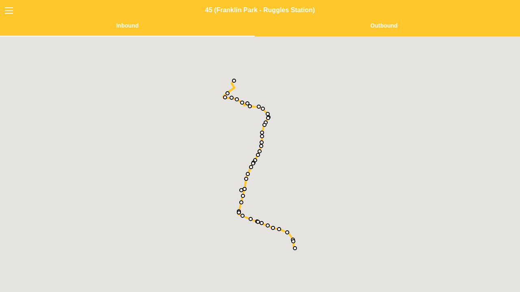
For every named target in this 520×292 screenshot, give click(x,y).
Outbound (384, 25)
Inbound (127, 25)
